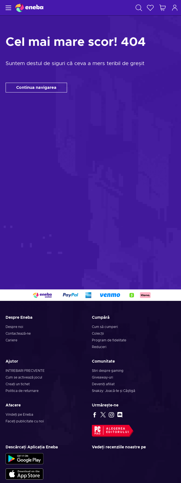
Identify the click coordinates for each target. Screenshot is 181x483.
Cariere (11, 340)
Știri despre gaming (107, 370)
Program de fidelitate (109, 340)
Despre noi (14, 327)
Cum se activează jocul (24, 377)
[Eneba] (29, 7)
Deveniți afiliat (103, 384)
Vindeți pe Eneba (19, 414)
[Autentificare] (175, 7)
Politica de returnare (22, 390)
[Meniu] (7, 7)
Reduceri (99, 347)
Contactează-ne (18, 333)
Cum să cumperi (105, 327)
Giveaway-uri (102, 377)
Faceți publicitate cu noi (25, 421)
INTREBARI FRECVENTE (25, 370)
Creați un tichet (18, 384)
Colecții (98, 333)
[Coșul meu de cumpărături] (162, 7)
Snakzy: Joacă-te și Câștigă (113, 390)
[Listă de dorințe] (150, 7)
